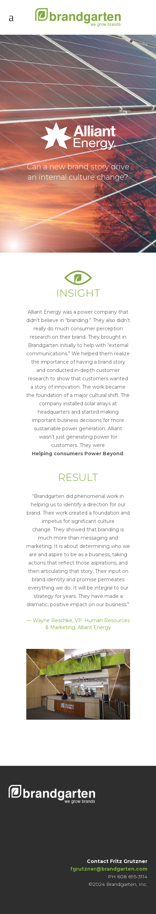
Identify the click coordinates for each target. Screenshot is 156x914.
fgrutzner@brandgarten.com (108, 869)
